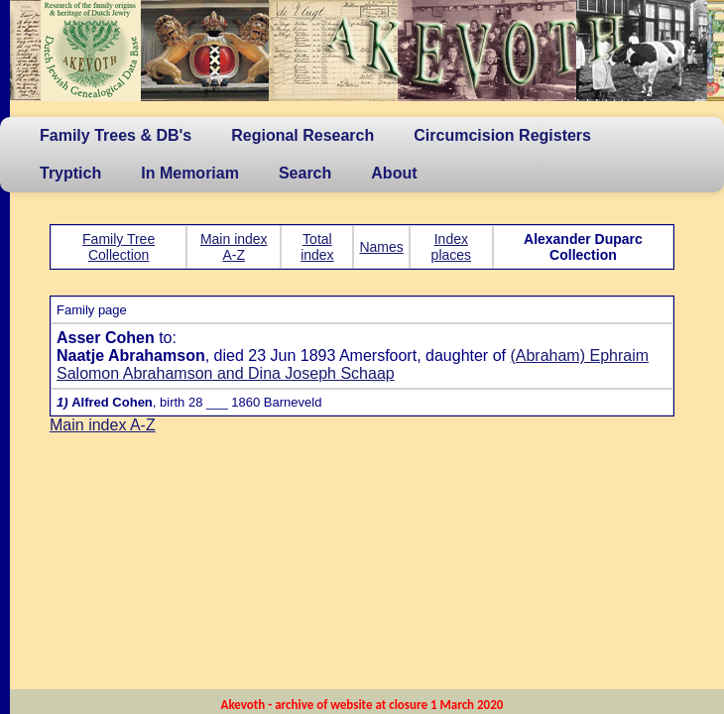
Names (381, 247)
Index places (451, 247)
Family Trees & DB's (115, 135)
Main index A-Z (234, 247)
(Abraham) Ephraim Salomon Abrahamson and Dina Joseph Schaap (353, 364)
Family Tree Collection (118, 247)
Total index (317, 247)
